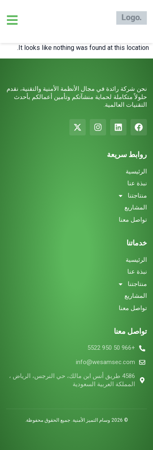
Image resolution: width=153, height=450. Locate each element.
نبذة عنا (137, 183)
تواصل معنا (133, 219)
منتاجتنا (132, 196)
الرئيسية (136, 171)
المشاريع (135, 207)
